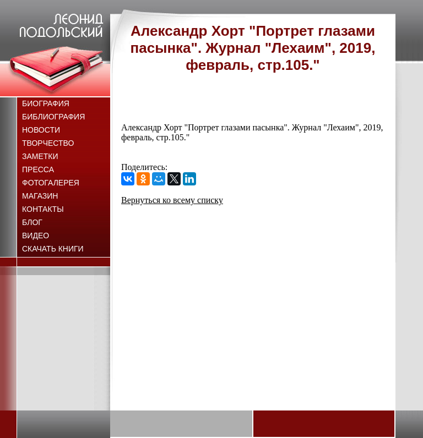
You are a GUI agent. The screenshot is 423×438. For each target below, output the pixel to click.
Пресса (38, 169)
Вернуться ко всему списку (172, 200)
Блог (32, 222)
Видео (35, 235)
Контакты (43, 209)
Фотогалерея (50, 182)
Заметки (40, 156)
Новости (41, 129)
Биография (45, 103)
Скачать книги (53, 248)
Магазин (40, 195)
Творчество (48, 143)
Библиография (53, 116)
